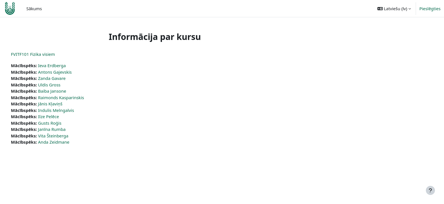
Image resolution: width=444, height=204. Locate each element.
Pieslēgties (430, 8)
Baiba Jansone (63, 91)
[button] (394, 8)
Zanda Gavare (62, 78)
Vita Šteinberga (64, 136)
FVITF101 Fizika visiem (44, 54)
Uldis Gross (60, 85)
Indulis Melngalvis (67, 110)
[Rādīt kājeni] (430, 190)
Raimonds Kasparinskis (72, 97)
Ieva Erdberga (62, 65)
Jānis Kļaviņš (61, 104)
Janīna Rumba (62, 129)
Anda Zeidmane (64, 142)
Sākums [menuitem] (34, 8)
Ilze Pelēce (59, 116)
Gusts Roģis (60, 123)
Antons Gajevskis (65, 72)
